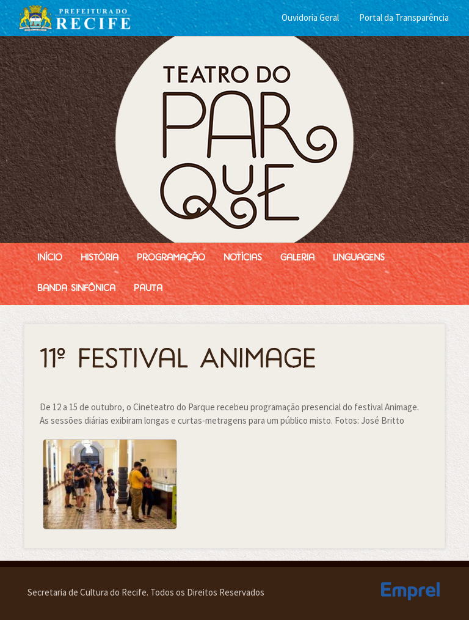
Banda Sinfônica (76, 288)
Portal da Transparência (404, 17)
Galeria (297, 258)
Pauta (148, 288)
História (99, 258)
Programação (171, 258)
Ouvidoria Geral (310, 17)
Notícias (243, 258)
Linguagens (359, 258)
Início (49, 258)
